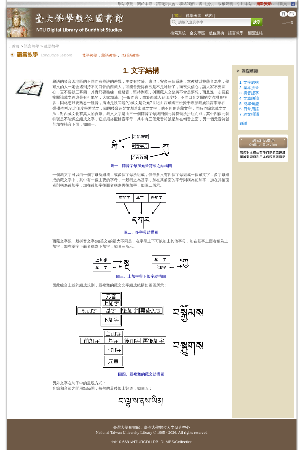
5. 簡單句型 (249, 103)
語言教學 (236, 33)
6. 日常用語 (249, 109)
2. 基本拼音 (249, 87)
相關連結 (255, 33)
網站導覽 (125, 3)
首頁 (16, 46)
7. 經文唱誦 (249, 114)
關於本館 (144, 3)
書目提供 (206, 3)
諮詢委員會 (165, 3)
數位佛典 (216, 33)
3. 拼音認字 (249, 93)
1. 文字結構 (249, 82)
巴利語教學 (130, 55)
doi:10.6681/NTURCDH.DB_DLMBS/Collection (151, 442)
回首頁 (281, 3)
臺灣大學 (120, 427)
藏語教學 (51, 46)
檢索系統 (178, 33)
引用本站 (244, 3)
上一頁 (288, 22)
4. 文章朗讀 (249, 98)
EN (291, 14)
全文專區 (197, 33)
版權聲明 (225, 3)
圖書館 (134, 427)
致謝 (243, 123)
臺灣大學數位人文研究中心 (167, 427)
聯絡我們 (187, 3)
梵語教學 (89, 55)
